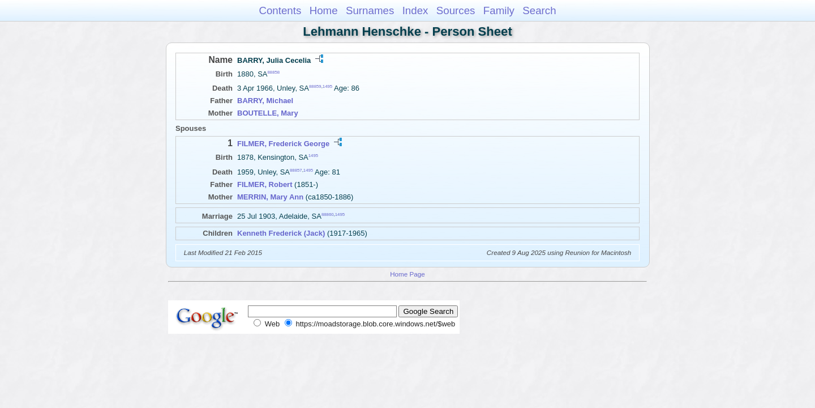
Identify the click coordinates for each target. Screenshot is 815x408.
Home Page (407, 274)
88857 (296, 169)
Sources (455, 10)
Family (498, 10)
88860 (327, 213)
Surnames (370, 10)
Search (539, 10)
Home (324, 10)
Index (415, 10)
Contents (280, 10)
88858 (274, 72)
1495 (327, 86)
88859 (315, 86)
